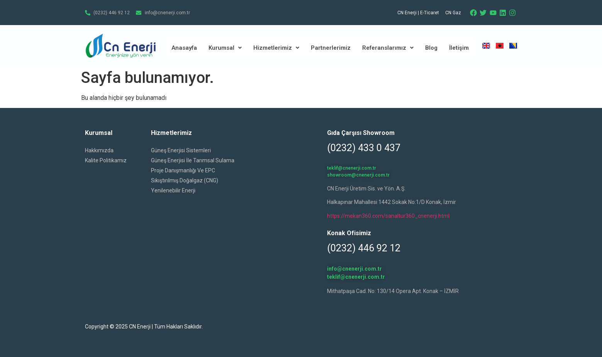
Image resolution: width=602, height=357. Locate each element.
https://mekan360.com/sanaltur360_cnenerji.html (388, 216)
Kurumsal (225, 47)
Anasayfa (184, 47)
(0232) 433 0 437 (363, 147)
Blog (431, 47)
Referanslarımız (388, 47)
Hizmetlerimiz (276, 47)
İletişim (459, 47)
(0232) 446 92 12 (363, 248)
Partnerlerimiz (331, 47)
